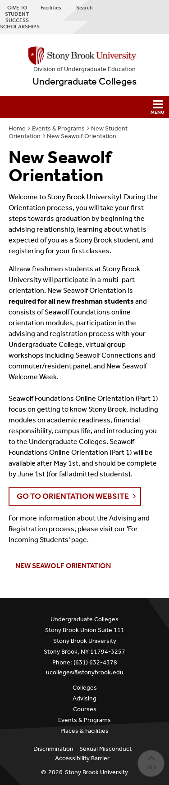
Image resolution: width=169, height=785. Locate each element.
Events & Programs (58, 128)
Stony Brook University (96, 772)
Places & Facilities (84, 731)
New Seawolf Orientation (81, 136)
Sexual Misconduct (105, 749)
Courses (84, 709)
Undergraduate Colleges (84, 81)
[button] (84, 107)
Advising (84, 698)
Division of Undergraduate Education (84, 69)
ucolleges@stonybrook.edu (84, 672)
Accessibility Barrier (82, 758)
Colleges (85, 687)
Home (17, 128)
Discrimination (53, 749)
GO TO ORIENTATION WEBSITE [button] (73, 496)
